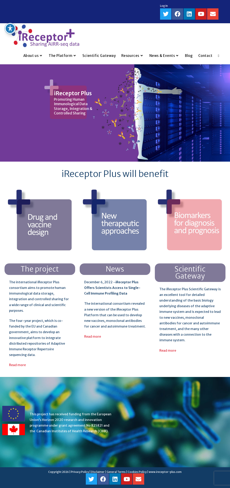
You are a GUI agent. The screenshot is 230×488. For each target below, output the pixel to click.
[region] (115, 113)
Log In (164, 5)
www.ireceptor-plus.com (165, 472)
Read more (17, 365)
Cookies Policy (137, 472)
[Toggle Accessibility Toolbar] (10, 18)
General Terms (116, 472)
